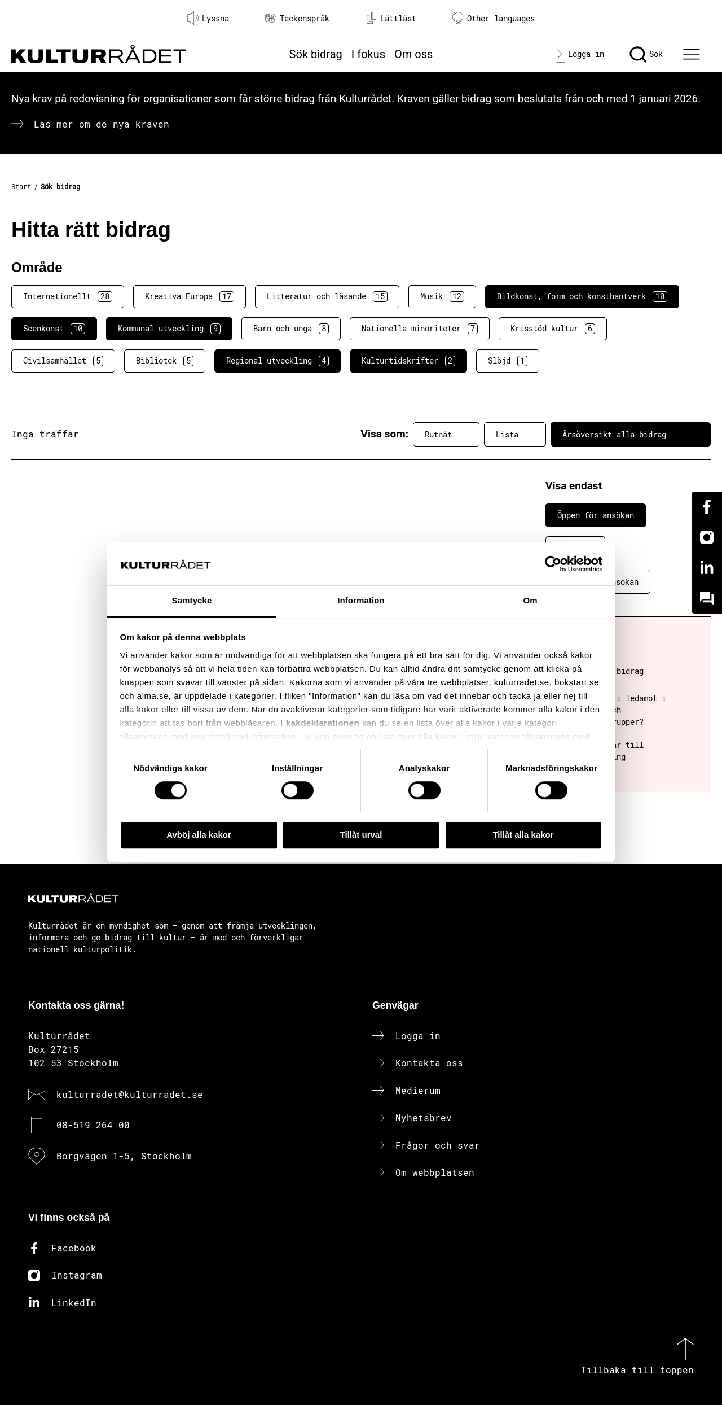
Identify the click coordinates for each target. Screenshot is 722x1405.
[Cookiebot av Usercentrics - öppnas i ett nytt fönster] (553, 563)
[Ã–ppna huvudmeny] (693, 54)
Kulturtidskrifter (408, 360)
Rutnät (446, 434)
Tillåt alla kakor (522, 834)
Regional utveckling (277, 360)
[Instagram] (707, 537)
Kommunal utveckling (169, 328)
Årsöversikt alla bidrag (630, 434)
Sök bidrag (315, 54)
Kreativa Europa (189, 296)
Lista (515, 434)
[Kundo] (707, 598)
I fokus (368, 54)
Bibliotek (164, 360)
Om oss (413, 54)
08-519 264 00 (93, 1125)
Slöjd (507, 360)
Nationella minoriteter (420, 328)
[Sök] (646, 54)
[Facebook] (707, 507)
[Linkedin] (707, 568)
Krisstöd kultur (552, 328)
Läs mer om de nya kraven (101, 124)
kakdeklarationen (323, 723)
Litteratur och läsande (327, 296)
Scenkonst (54, 328)
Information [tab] (361, 601)
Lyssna (208, 18)
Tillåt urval (361, 834)
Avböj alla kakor (198, 834)
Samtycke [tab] (192, 601)
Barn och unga (291, 328)
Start (21, 186)
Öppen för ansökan (595, 515)
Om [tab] (530, 601)
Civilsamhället (63, 360)
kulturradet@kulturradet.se (129, 1094)
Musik (442, 296)
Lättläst (391, 18)
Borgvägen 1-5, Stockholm (124, 1156)
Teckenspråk (297, 18)
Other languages (493, 18)
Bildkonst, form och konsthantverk (582, 296)
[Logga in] (576, 54)
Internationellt (67, 296)
